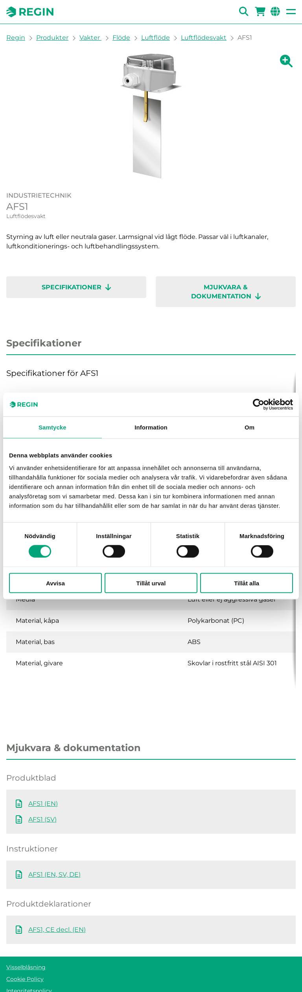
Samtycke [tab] (52, 427)
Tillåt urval (151, 582)
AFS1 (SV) (42, 788)
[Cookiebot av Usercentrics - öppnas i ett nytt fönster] (258, 405)
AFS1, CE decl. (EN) (57, 898)
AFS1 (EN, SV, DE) (54, 843)
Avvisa (55, 582)
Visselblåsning (26, 935)
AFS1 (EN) (43, 772)
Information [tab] (151, 427)
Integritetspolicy (29, 959)
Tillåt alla (246, 582)
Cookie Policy (25, 947)
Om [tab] (249, 427)
